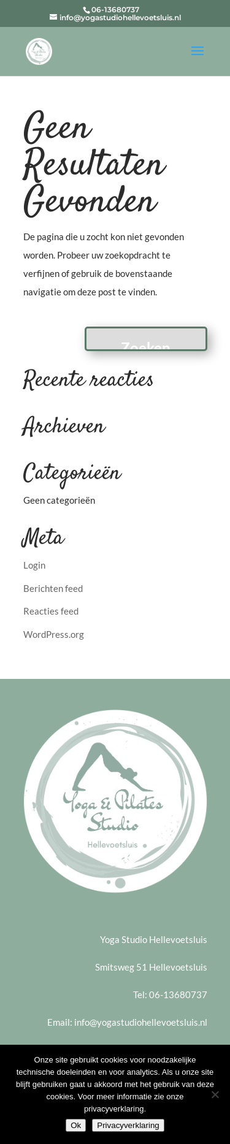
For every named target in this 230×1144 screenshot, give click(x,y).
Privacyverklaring (128, 1125)
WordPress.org (53, 634)
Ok (76, 1125)
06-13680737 (178, 994)
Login (34, 564)
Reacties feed (51, 610)
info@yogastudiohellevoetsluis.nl (140, 1022)
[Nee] (215, 1094)
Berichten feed (53, 588)
